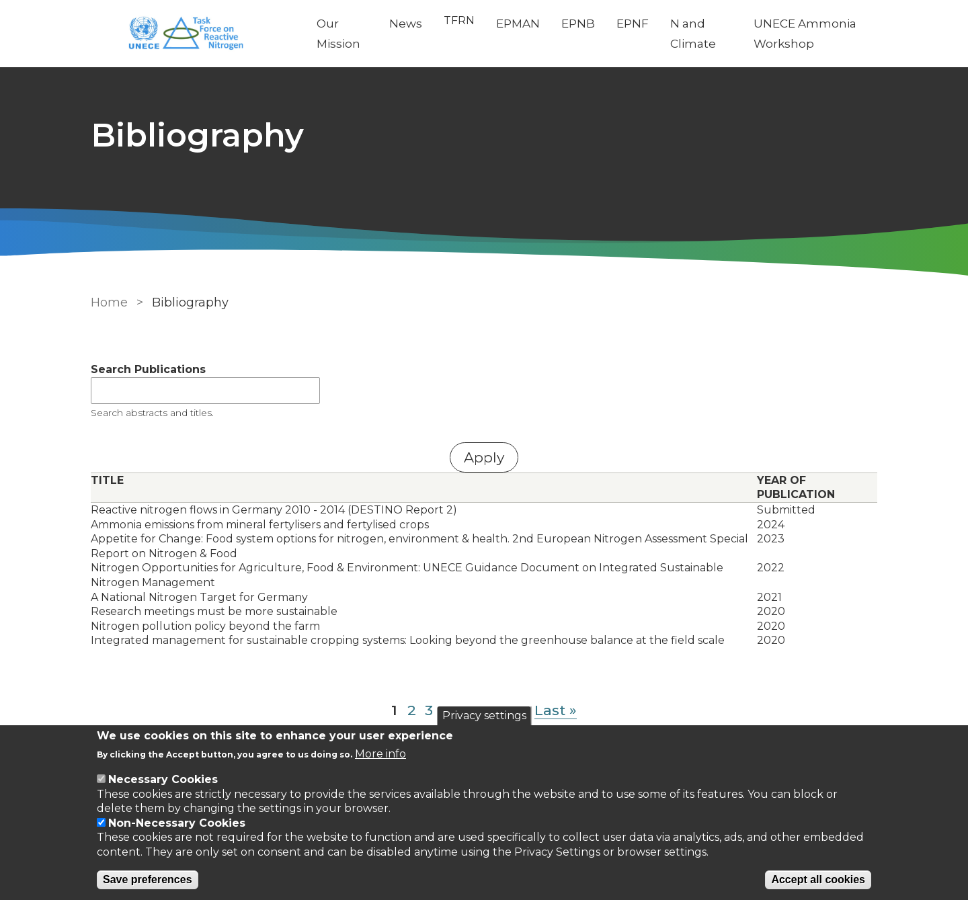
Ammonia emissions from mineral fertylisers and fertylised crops (260, 524)
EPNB (578, 23)
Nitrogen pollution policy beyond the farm (205, 626)
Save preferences (147, 879)
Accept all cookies (818, 879)
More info (380, 753)
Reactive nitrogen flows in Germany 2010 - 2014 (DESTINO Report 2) (274, 509)
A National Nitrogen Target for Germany (199, 597)
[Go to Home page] (193, 33)
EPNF (632, 23)
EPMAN (518, 23)
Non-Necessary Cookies (176, 823)
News (405, 23)
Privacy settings (484, 715)
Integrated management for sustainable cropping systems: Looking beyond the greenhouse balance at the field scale (408, 640)
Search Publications (148, 369)
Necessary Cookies (163, 779)
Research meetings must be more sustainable (214, 611)
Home (109, 302)
